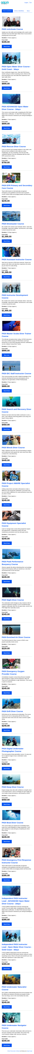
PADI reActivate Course (12, 29)
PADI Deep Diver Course (13, 787)
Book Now (7, 46)
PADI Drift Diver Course (12, 711)
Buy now (6, 355)
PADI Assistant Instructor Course (17, 259)
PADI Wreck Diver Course (13, 448)
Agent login (29, 1051)
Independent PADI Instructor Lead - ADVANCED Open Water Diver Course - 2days (15, 901)
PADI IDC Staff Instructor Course (16, 373)
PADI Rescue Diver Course (14, 146)
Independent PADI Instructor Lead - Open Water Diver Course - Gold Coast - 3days (17, 947)
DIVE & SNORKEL (19, 11)
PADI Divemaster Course (13, 224)
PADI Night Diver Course (13, 600)
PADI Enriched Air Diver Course (16, 637)
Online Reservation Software (13, 1051)
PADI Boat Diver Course (12, 823)
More (29, 11)
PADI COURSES (7, 11)
